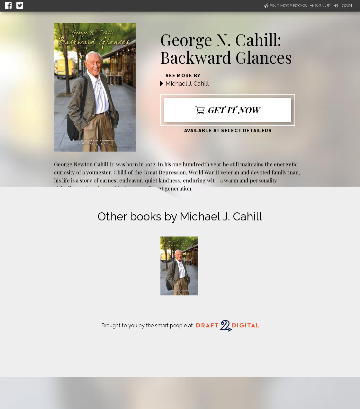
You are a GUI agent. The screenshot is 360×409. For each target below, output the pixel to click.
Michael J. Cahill (187, 83)
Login (343, 5)
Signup (320, 5)
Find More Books (285, 5)
